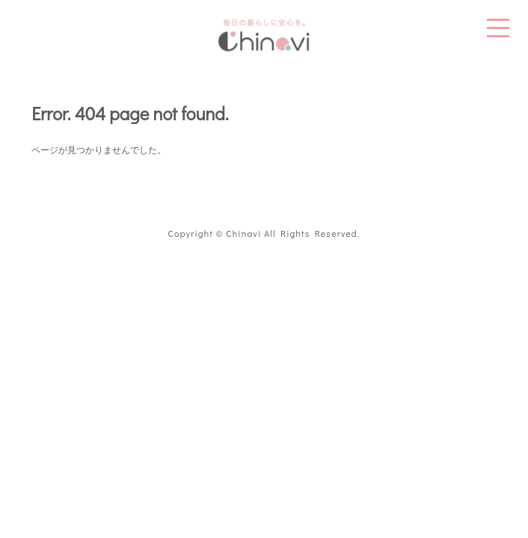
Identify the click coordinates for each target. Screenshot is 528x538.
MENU (498, 28)
